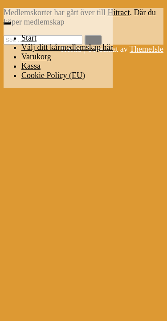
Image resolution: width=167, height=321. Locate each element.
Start (29, 37)
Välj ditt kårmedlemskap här (67, 47)
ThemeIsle (146, 49)
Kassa (31, 66)
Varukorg (36, 56)
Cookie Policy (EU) (53, 75)
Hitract (118, 12)
